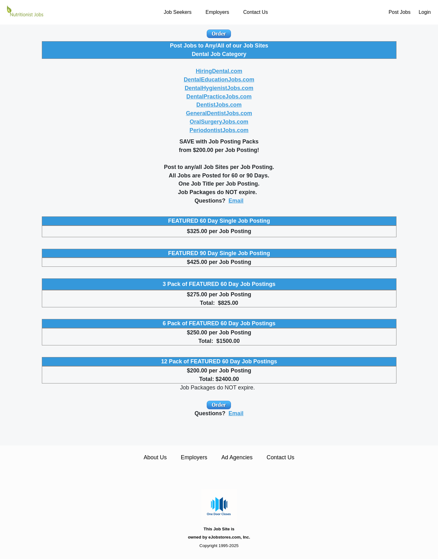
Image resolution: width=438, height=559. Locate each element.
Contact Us (255, 12)
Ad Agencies (236, 457)
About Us (154, 457)
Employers (217, 12)
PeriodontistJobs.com (218, 130)
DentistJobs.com (219, 105)
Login (424, 12)
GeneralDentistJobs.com (219, 113)
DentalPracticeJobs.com (218, 96)
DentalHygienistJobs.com (219, 88)
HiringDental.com (219, 71)
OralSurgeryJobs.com (219, 122)
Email (236, 201)
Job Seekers (178, 12)
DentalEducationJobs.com (219, 79)
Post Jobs (400, 12)
